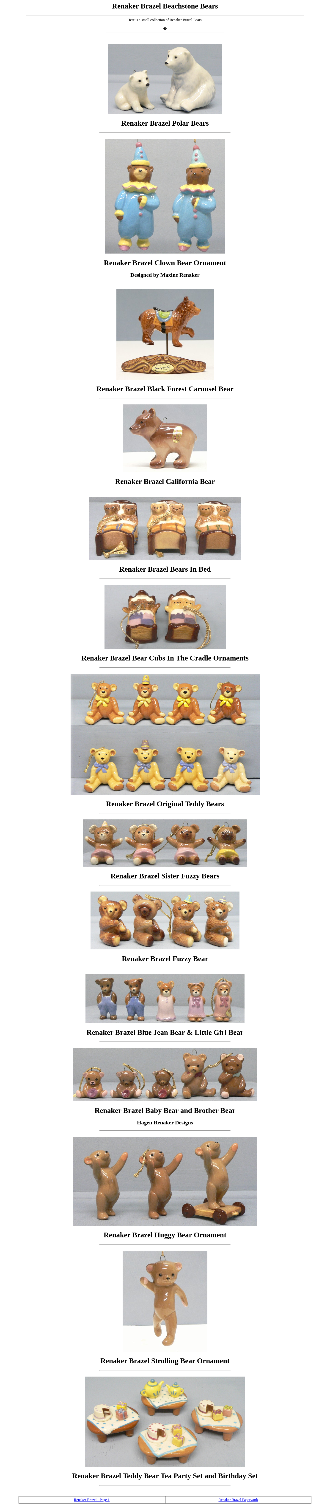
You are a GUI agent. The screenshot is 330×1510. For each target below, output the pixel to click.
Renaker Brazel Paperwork (238, 1500)
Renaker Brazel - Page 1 (92, 1500)
